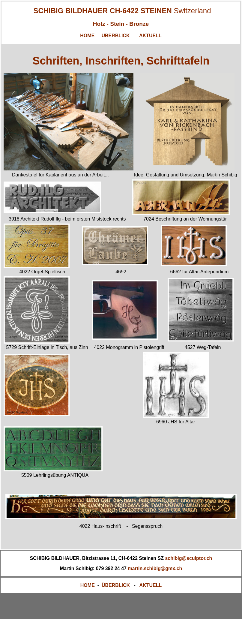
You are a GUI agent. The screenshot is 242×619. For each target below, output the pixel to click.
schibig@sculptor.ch (188, 558)
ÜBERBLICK (116, 35)
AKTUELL (150, 35)
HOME (87, 35)
